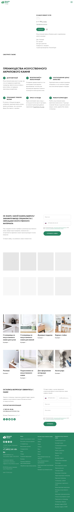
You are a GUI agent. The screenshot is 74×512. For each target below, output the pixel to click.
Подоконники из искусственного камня (26, 373)
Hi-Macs (39, 446)
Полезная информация (25, 456)
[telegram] (15, 419)
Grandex (40, 439)
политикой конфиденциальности (60, 227)
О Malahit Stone (24, 444)
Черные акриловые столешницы (62, 475)
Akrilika (39, 441)
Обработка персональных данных (28, 465)
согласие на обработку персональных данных (54, 228)
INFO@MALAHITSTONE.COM (11, 411)
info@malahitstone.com (8, 454)
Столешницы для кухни (60, 440)
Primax (39, 454)
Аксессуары (59, 371)
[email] (9, 419)
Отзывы (22, 454)
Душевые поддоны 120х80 (61, 506)
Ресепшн (6, 371)
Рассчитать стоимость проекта (27, 441)
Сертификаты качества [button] (41, 24)
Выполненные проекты (25, 446)
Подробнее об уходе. (38, 107)
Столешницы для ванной (60, 445)
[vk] (4, 419)
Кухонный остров (59, 443)
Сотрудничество (24, 449)
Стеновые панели (59, 470)
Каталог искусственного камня (27, 439)
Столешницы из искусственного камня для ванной (27, 337)
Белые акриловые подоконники (62, 487)
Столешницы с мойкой (60, 480)
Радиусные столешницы (60, 478)
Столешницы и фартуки (60, 501)
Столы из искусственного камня (62, 496)
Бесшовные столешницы (60, 473)
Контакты (22, 459)
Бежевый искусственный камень (45, 469)
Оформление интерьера (61, 460)
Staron (39, 451)
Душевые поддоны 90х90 (61, 504)
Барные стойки (61, 335)
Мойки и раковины (59, 450)
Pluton (39, 449)
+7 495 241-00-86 (8, 409)
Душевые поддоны (45, 335)
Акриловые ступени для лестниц (62, 494)
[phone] (7, 419)
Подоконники (58, 448)
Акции (21, 451)
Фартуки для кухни (59, 468)
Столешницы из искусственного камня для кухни (9, 337)
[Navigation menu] (72, 2)
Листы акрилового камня (61, 465)
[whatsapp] (12, 419)
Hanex (39, 444)
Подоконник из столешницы (61, 499)
